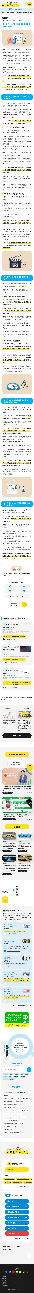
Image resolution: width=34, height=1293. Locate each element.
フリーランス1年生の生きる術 (10, 1120)
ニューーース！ (10, 12)
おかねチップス (17, 1151)
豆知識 (21, 1123)
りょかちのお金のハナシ (9, 1117)
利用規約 (4, 1278)
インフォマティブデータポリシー (10, 1282)
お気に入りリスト (13, 1234)
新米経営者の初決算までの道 (10, 1123)
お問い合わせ (7, 1249)
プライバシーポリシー (7, 1280)
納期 (22, 1074)
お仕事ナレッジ (19, 1101)
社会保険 (12, 1079)
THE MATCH (6, 1114)
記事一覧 (10, 1170)
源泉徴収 (23, 1076)
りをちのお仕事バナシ (9, 1092)
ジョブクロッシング (8, 1101)
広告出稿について (24, 1186)
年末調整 (16, 1076)
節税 (10, 1076)
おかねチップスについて (11, 1246)
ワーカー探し (11, 1223)
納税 (11, 1074)
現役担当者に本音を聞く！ (23, 1092)
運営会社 (4, 1276)
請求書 (5, 1076)
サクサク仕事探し (17, 9)
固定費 (26, 1074)
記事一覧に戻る (17, 735)
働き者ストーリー (13, 1217)
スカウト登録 (11, 1228)
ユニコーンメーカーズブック (10, 1110)
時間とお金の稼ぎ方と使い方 (24, 12)
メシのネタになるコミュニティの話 (12, 1098)
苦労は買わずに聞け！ (9, 1129)
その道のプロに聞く (24, 1110)
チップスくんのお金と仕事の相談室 (12, 1132)
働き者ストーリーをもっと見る (21, 1005)
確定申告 (6, 1079)
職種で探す (11, 1201)
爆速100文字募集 (13, 1212)
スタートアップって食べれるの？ (11, 1107)
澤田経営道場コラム (16, 1114)
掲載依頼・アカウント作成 (22, 1238)
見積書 (16, 1074)
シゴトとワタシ (16, 1126)
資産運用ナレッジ (8, 1095)
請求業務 (6, 1074)
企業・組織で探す (13, 1206)
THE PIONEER (7, 1126)
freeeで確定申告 (26, 1098)
